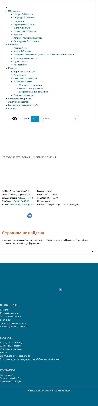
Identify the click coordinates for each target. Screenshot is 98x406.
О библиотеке (14, 11)
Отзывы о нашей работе (11, 378)
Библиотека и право (23, 81)
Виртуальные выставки (10, 349)
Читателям (13, 44)
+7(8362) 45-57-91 (26, 198)
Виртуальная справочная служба (23, 105)
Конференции (20, 75)
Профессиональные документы (33, 92)
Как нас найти (20, 65)
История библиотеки (23, 14)
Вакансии (18, 34)
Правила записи (21, 61)
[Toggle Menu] (4, 2)
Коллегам (12, 68)
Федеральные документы (30, 85)
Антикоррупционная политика (28, 38)
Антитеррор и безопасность (26, 41)
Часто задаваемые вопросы (26, 58)
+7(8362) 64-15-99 (20, 201)
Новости (4, 310)
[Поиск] (75, 119)
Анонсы (3, 352)
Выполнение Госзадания (25, 31)
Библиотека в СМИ (22, 28)
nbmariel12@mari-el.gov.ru (21, 204)
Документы (19, 21)
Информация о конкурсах (25, 78)
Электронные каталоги (18, 102)
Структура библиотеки (24, 17)
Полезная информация (24, 95)
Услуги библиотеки (22, 51)
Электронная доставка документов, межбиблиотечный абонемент (44, 55)
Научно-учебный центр (24, 24)
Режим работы (20, 48)
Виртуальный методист (24, 71)
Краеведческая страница (19, 98)
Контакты (12, 108)
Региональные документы (31, 88)
